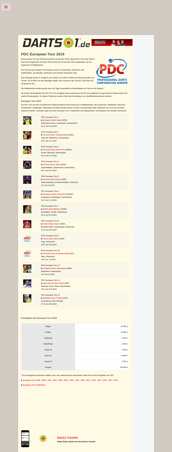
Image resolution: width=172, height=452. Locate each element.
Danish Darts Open (51, 224)
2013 (110, 380)
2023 (55, 380)
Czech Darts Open (51, 239)
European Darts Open (52, 120)
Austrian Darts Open (52, 179)
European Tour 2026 (31, 380)
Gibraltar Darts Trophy (52, 298)
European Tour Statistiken (34, 385)
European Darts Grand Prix (54, 194)
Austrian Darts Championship (56, 253)
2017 (88, 380)
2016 (94, 380)
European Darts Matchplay (54, 268)
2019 (77, 380)
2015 (99, 380)
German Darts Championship (55, 135)
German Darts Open (51, 164)
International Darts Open (53, 283)
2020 (71, 380)
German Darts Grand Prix (54, 150)
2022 (60, 380)
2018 (83, 380)
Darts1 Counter (67, 437)
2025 (44, 380)
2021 (66, 380)
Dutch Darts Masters (52, 209)
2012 (116, 380)
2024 (49, 380)
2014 (105, 380)
